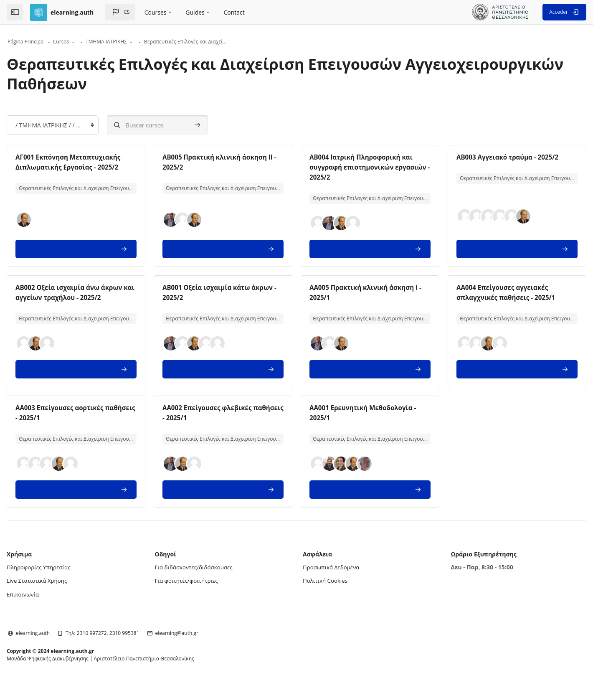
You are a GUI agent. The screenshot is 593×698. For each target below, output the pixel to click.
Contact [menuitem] (234, 12)
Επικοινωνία (50, 603)
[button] (120, 12)
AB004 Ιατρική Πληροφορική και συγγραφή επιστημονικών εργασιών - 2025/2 (360, 167)
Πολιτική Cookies (326, 590)
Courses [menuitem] (155, 12)
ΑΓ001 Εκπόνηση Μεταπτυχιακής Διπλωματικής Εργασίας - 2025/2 (94, 167)
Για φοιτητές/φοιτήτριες (201, 590)
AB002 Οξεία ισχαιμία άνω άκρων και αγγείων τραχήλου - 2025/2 (94, 297)
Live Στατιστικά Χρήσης (65, 590)
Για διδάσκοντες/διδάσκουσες (209, 577)
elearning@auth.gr (203, 641)
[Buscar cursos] (184, 125)
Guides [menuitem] (194, 12)
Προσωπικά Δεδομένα (332, 577)
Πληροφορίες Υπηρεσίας (67, 577)
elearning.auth (59, 641)
